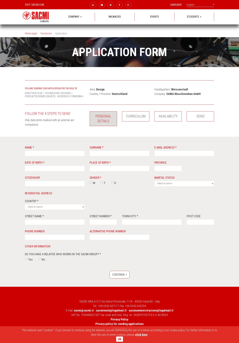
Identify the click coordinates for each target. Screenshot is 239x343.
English (200, 4)
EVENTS (154, 16)
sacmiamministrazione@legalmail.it (151, 310)
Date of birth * (34, 162)
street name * (34, 216)
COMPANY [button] (75, 16)
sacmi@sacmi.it (84, 310)
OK (119, 339)
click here (141, 334)
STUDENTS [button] (194, 16)
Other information (37, 246)
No (41, 259)
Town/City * (130, 216)
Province (160, 162)
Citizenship (32, 177)
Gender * (95, 177)
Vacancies (46, 33)
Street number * (101, 216)
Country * (32, 201)
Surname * (97, 147)
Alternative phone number (108, 231)
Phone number (34, 231)
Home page (31, 33)
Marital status (164, 177)
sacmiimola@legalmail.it (111, 310)
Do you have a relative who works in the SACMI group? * (63, 254)
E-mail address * (165, 147)
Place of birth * (100, 162)
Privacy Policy (119, 319)
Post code (194, 216)
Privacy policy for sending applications (119, 324)
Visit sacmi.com (34, 4)
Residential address (38, 193)
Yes (29, 259)
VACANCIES (114, 16)
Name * (29, 147)
